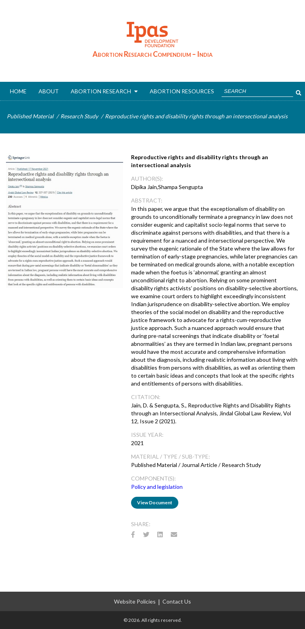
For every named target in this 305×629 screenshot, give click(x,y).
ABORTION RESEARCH (104, 91)
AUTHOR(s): (147, 178)
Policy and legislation (157, 486)
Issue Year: (147, 434)
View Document (154, 503)
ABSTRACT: (146, 200)
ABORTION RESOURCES (182, 91)
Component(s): (153, 478)
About (49, 91)
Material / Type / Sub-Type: (170, 456)
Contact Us (176, 601)
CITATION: (145, 397)
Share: (141, 524)
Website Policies (135, 601)
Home (18, 91)
